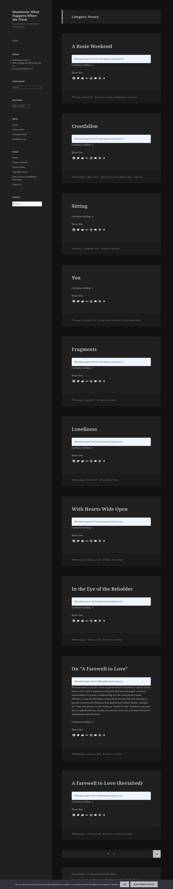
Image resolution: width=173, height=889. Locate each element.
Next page (157, 854)
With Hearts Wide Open (100, 509)
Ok (124, 884)
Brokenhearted (19, 60)
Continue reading (83, 64)
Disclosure (101, 97)
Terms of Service (20, 162)
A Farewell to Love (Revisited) (107, 783)
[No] (170, 884)
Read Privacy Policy (144, 884)
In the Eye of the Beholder (102, 589)
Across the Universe (21, 68)
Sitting (79, 206)
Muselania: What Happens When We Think (25, 16)
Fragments (84, 349)
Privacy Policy (18, 167)
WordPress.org (19, 139)
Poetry (110, 97)
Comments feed (19, 134)
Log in (15, 124)
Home (15, 40)
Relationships (120, 97)
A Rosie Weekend (92, 46)
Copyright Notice (20, 172)
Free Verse (132, 97)
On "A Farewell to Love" (100, 668)
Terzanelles (111, 400)
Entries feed (17, 129)
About (15, 157)
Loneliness (84, 429)
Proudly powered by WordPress (102, 874)
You (76, 277)
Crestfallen (85, 126)
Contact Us (17, 184)
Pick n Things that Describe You (26, 63)
